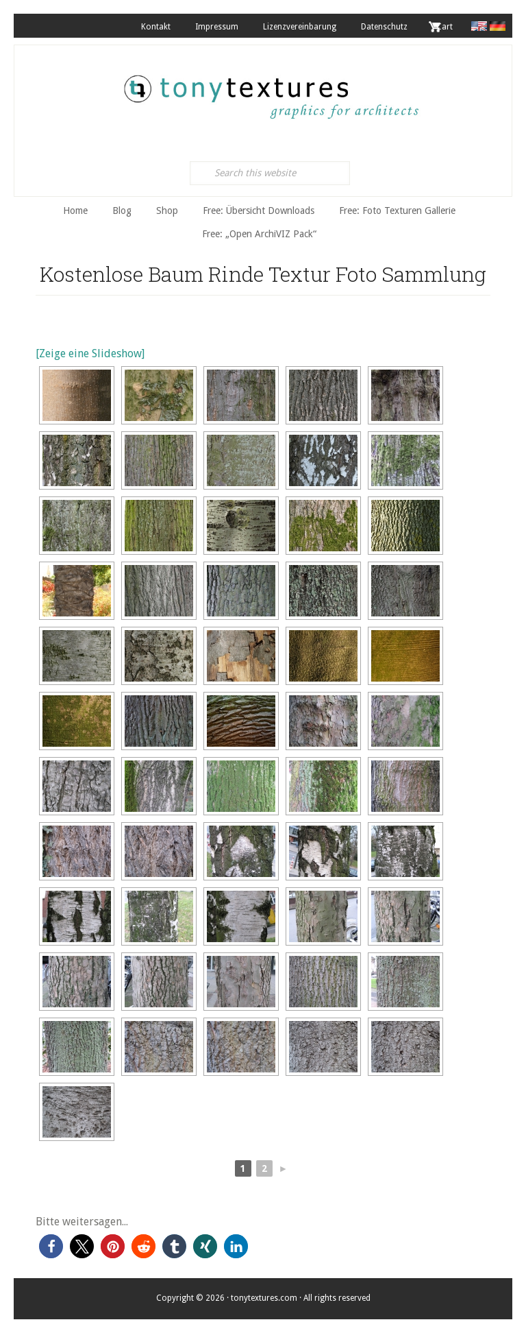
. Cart (442, 27)
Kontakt (156, 27)
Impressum (216, 27)
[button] (51, 1246)
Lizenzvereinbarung (299, 27)
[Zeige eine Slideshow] (90, 353)
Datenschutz (384, 27)
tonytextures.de (270, 90)
